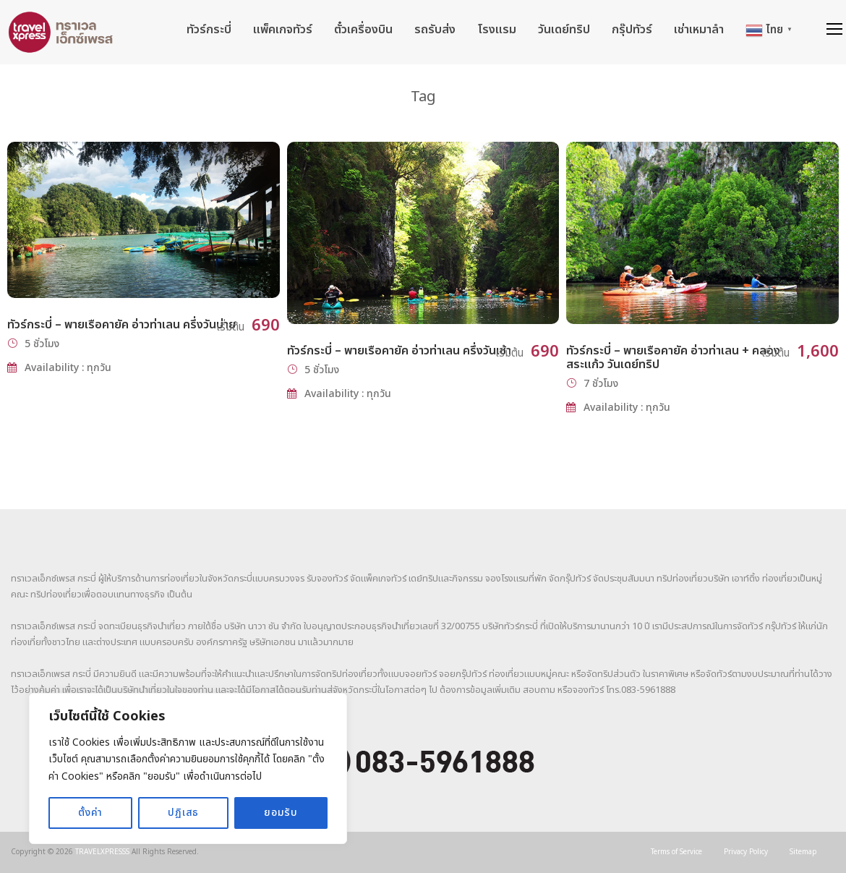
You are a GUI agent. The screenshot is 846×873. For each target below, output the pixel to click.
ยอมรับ (281, 812)
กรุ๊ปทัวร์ (632, 29)
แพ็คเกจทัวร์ (282, 29)
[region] (188, 768)
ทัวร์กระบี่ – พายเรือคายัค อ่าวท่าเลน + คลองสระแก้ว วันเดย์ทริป (673, 357)
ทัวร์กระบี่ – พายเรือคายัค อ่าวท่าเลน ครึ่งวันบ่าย (121, 324)
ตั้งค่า (90, 812)
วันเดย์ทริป (564, 29)
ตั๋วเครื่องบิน (363, 29)
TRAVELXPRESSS (102, 852)
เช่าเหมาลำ (699, 29)
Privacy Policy (746, 852)
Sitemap (803, 852)
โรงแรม (496, 29)
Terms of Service (676, 852)
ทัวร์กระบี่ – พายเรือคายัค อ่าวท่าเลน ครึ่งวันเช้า (399, 350)
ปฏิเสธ (183, 812)
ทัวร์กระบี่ (209, 29)
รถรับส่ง (435, 29)
